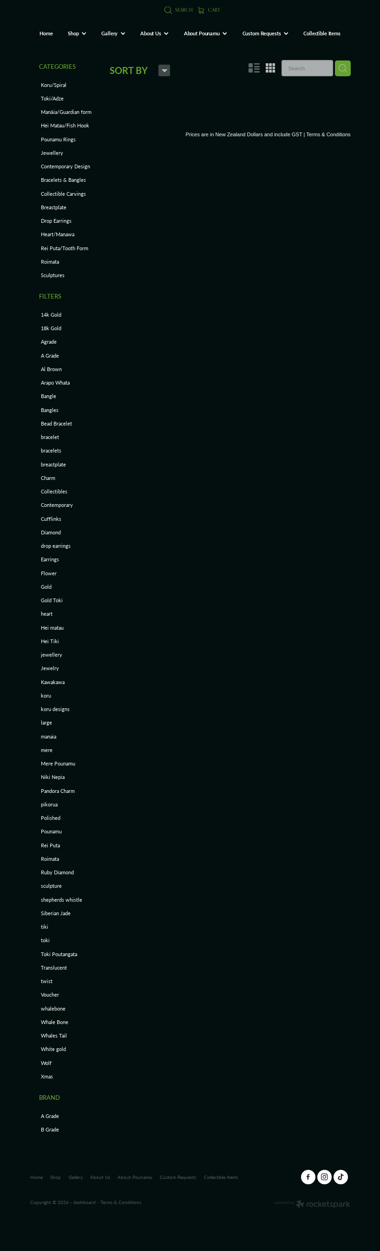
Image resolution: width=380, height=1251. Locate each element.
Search (178, 10)
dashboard (84, 1202)
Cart (209, 10)
